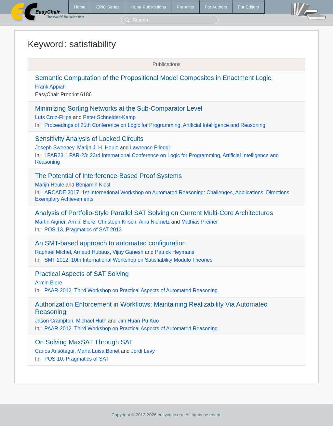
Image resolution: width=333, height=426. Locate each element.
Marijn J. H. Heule (97, 147)
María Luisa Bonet (98, 351)
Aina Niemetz (154, 222)
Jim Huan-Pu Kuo (138, 320)
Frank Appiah (50, 86)
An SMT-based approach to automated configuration (110, 243)
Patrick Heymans (174, 252)
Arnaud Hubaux (91, 252)
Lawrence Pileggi (150, 147)
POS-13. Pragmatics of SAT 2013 (83, 229)
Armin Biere (81, 222)
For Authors (216, 7)
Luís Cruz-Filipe (53, 117)
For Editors (248, 7)
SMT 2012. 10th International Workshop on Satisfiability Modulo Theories (128, 260)
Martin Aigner (50, 222)
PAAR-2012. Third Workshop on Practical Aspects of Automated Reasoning (131, 290)
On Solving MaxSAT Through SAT (84, 342)
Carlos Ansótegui (54, 351)
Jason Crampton (54, 320)
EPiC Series (108, 7)
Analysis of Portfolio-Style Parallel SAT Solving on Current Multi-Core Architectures (154, 212)
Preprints (185, 7)
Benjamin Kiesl (93, 184)
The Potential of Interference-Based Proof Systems (108, 175)
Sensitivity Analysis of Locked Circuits (89, 138)
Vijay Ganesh (128, 252)
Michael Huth (91, 320)
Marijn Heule (49, 184)
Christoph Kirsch (117, 222)
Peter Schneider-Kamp (109, 117)
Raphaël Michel (53, 252)
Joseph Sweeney (54, 147)
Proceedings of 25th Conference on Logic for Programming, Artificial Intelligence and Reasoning (154, 125)
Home (80, 7)
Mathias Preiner (199, 222)
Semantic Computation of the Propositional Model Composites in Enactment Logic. (154, 77)
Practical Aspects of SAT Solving (82, 273)
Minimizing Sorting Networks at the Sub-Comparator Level (119, 108)
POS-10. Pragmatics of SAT (76, 359)
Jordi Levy (143, 351)
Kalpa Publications (148, 7)
